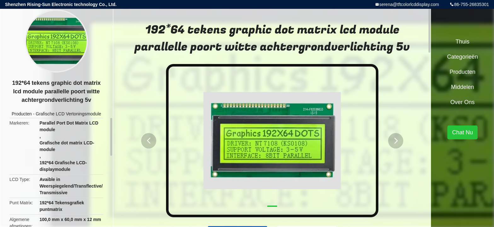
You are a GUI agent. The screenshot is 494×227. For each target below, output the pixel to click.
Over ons (462, 102)
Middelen (462, 87)
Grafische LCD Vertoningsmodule (68, 113)
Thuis (462, 41)
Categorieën (462, 57)
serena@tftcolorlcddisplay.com (409, 4)
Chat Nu (462, 132)
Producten (22, 113)
